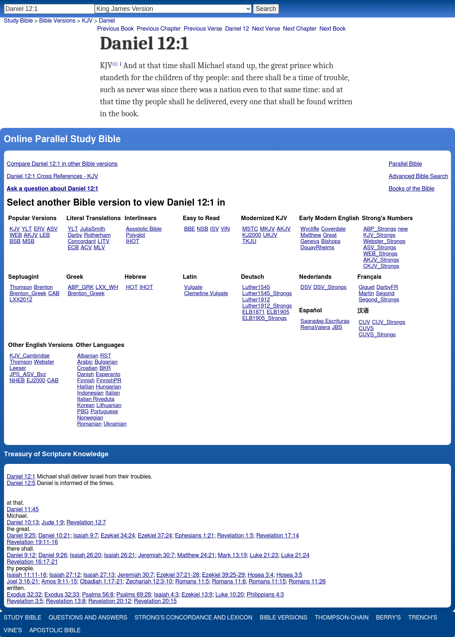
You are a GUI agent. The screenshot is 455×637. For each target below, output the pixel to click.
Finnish (86, 380)
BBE (189, 229)
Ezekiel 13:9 (197, 595)
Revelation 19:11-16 (32, 542)
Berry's (388, 618)
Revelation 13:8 (65, 601)
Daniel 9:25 (21, 536)
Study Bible (18, 21)
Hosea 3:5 (289, 575)
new (403, 229)
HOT (131, 287)
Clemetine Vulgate (206, 293)
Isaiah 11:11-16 (27, 575)
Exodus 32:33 (61, 595)
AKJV (31, 235)
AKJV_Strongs (381, 260)
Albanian (87, 356)
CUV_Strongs (388, 322)
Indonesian (90, 393)
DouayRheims (317, 247)
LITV (103, 241)
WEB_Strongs (380, 254)
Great (330, 235)
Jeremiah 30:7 (156, 555)
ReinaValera (315, 327)
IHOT (132, 241)
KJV (14, 229)
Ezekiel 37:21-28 (177, 575)
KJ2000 (251, 235)
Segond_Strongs (379, 299)
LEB (44, 235)
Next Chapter (299, 29)
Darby (75, 235)
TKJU (249, 241)
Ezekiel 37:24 (155, 536)
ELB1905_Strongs (264, 318)
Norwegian (90, 418)
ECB (73, 247)
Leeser (17, 368)
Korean (86, 405)
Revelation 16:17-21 (32, 562)
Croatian (87, 368)
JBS (337, 327)
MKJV (267, 229)
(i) (115, 64)
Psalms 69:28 (133, 595)
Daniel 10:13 (23, 522)
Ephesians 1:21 (194, 536)
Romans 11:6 (229, 582)
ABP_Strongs (379, 229)
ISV (214, 229)
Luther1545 (256, 287)
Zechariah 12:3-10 (149, 582)
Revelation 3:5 (25, 601)
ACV (86, 247)
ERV (39, 229)
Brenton (43, 287)
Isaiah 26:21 (119, 555)
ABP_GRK (81, 287)
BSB (14, 241)
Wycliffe (309, 229)
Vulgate (193, 287)
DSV (306, 287)
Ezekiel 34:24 (118, 536)
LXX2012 (20, 299)
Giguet (367, 287)
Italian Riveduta (95, 399)
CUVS (366, 328)
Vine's (13, 630)
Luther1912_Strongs (267, 306)
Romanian (89, 424)
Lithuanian (108, 405)
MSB (28, 241)
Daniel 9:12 (21, 555)
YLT (27, 229)
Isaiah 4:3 (166, 595)
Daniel (107, 21)
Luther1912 (256, 299)
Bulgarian (105, 362)
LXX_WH (107, 287)
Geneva (309, 241)
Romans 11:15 (267, 582)
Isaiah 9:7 (85, 536)
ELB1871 (253, 312)
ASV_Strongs (379, 247)
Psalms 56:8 (97, 595)
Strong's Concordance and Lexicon (193, 618)
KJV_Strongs (379, 235)
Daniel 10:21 (54, 536)
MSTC (250, 229)
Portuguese (104, 411)
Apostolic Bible (55, 630)
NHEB (17, 380)
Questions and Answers (87, 618)
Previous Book (115, 29)
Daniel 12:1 (21, 477)
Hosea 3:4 (260, 575)
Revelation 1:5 (235, 536)
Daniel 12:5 (21, 483)
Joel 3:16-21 (23, 582)
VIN (225, 229)
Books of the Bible (412, 189)
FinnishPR (108, 380)
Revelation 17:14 (277, 536)
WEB (15, 235)
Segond (385, 293)
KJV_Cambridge (29, 356)
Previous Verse (203, 29)
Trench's (422, 618)
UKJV (270, 235)
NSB (202, 229)
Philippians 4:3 (265, 595)
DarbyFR (387, 287)
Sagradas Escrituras (324, 321)
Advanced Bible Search (418, 176)
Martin (366, 293)
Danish (85, 374)
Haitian (85, 387)
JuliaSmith (92, 229)
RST (106, 356)
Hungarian (108, 387)
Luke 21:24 (295, 555)
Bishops (331, 241)
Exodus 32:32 (24, 595)
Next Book (332, 29)
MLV (99, 247)
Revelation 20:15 (155, 601)
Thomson (20, 287)
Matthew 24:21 (196, 555)
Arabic (85, 362)
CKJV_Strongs (381, 266)
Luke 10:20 (229, 595)
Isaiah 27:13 (98, 575)
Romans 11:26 (307, 582)
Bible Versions (57, 21)
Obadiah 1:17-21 (101, 582)
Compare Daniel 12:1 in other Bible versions (62, 164)
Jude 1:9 (52, 522)
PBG (83, 411)
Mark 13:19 (232, 555)
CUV (364, 322)
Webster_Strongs (384, 241)
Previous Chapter (159, 29)
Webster (44, 362)
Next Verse (266, 29)
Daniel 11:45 (23, 509)
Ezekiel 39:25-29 (223, 575)
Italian (112, 393)
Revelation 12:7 (86, 522)
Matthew (310, 235)
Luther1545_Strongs (267, 293)
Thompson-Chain (342, 618)
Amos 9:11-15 (59, 582)
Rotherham (97, 235)
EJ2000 (36, 380)
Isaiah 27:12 (64, 575)
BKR (105, 368)
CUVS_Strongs (377, 334)
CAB (53, 293)
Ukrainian (115, 424)
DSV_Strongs (330, 287)
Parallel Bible (405, 164)
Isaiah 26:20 (85, 555)
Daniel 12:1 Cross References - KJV (52, 176)
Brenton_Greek (27, 293)
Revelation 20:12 (109, 601)
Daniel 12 (237, 29)
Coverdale (333, 229)
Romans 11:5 (192, 582)
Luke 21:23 (264, 555)
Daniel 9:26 (52, 555)
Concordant (82, 241)
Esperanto (108, 374)
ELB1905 (278, 312)
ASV (52, 229)
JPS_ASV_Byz (27, 374)
